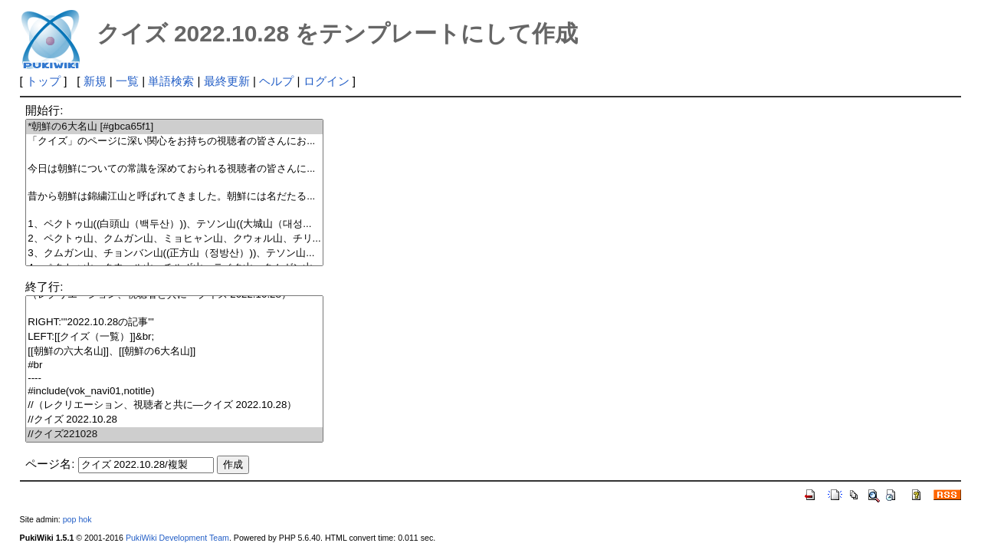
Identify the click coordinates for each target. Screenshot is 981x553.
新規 (95, 80)
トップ (43, 80)
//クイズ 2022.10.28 (174, 420)
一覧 (127, 80)
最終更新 (227, 80)
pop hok (77, 519)
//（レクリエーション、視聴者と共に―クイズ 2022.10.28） (174, 405)
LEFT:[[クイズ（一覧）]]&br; (174, 337)
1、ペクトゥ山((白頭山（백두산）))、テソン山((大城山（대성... (174, 224)
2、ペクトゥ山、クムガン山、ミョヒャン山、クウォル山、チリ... (174, 239)
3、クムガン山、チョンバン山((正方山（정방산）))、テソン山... (174, 253)
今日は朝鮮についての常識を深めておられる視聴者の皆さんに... (174, 169)
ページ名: (49, 463)
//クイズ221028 (174, 434)
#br (174, 365)
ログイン (326, 80)
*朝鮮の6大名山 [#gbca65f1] (174, 127)
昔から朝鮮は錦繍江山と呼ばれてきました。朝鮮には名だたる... (174, 196)
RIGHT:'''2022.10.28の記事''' (174, 322)
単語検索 (171, 80)
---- (174, 378)
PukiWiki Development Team (177, 537)
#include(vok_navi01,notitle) (174, 391)
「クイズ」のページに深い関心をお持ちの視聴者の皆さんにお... (174, 141)
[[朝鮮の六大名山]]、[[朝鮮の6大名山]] (174, 351)
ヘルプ (276, 80)
